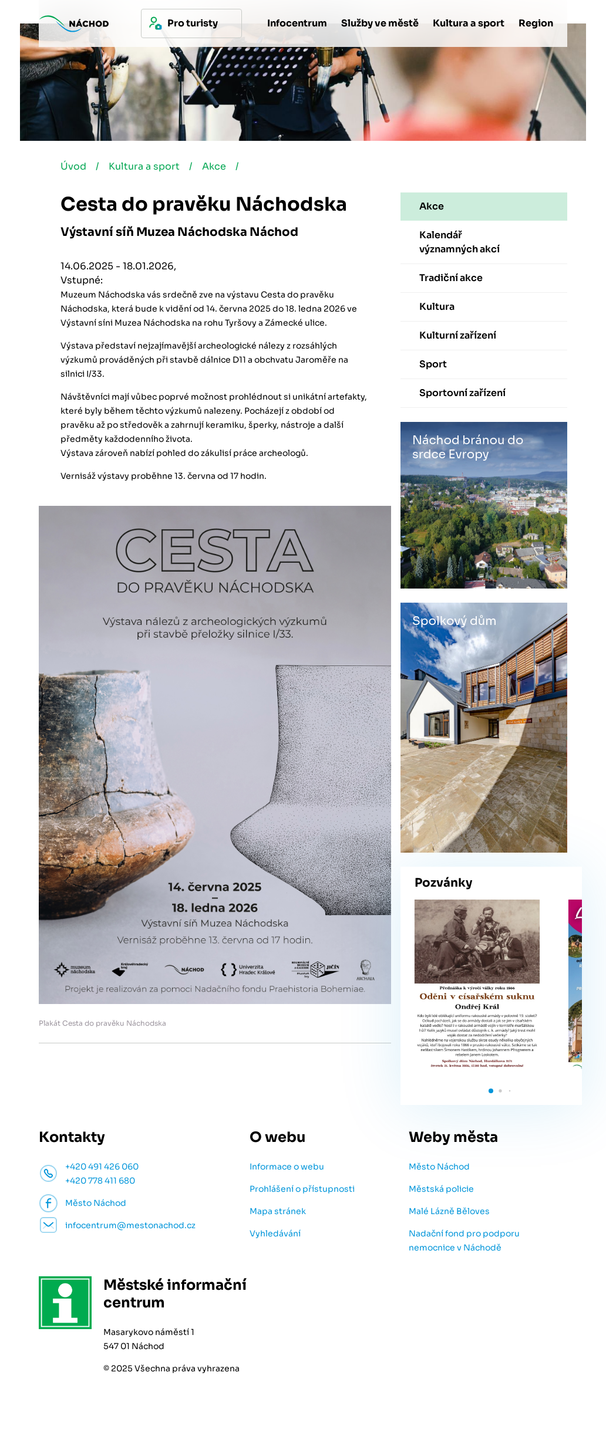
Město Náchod (439, 1166)
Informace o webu (287, 1166)
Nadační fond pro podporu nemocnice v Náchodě (464, 1240)
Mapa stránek (278, 1211)
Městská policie (441, 1189)
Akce (214, 166)
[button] (491, 1091)
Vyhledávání (275, 1233)
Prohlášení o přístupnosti (302, 1189)
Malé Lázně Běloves (449, 1211)
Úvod (73, 166)
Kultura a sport (144, 166)
